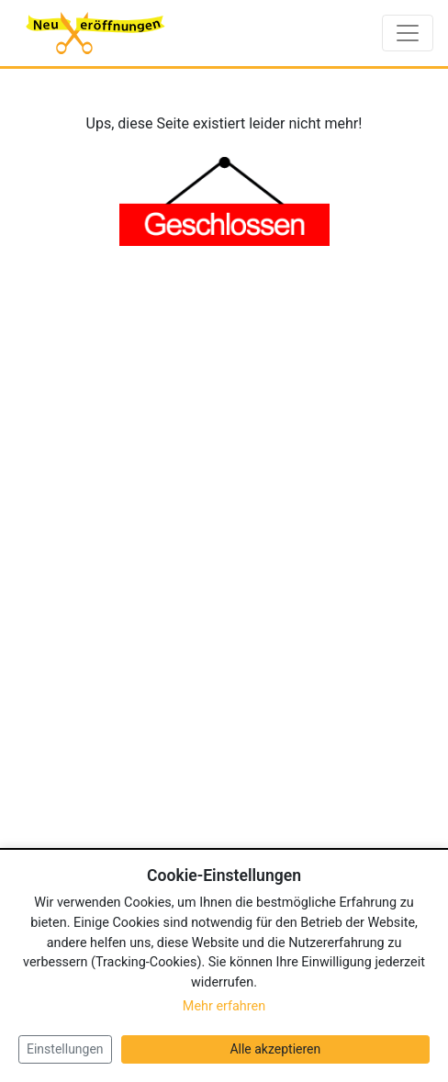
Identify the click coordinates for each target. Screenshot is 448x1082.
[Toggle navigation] (407, 33)
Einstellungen (65, 1049)
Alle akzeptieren (275, 1049)
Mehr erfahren (224, 1006)
